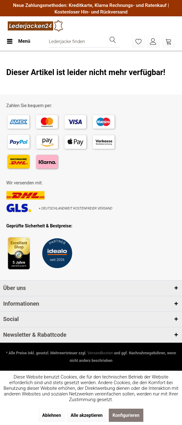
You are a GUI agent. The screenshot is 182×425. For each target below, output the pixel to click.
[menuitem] (18, 41)
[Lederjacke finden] (84, 41)
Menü (18, 40)
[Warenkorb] (169, 41)
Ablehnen (51, 415)
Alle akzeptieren (87, 415)
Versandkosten (100, 353)
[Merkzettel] (138, 41)
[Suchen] (113, 41)
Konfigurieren (126, 415)
